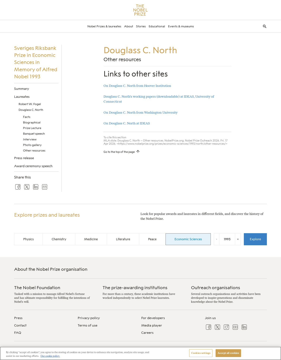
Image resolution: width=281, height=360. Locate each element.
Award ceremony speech (33, 166)
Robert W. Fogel (30, 104)
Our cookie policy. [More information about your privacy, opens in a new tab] (50, 356)
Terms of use (87, 325)
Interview (30, 139)
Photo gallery (32, 145)
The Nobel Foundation (37, 287)
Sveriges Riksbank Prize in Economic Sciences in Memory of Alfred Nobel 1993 (35, 62)
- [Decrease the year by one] (216, 239)
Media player (151, 325)
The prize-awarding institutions (135, 287)
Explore (255, 239)
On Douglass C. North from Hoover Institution (137, 86)
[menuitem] (104, 26)
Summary (21, 89)
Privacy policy (89, 318)
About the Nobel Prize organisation (50, 269)
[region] (140, 353)
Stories (141, 26)
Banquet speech (34, 133)
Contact (20, 325)
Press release (24, 158)
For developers (153, 318)
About (128, 26)
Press (18, 318)
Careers (147, 333)
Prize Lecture (32, 128)
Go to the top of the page (119, 152)
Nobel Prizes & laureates (104, 26)
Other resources (34, 150)
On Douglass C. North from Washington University (140, 112)
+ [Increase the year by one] (238, 239)
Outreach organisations (215, 287)
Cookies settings (200, 353)
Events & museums (181, 26)
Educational (157, 26)
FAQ (17, 333)
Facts (26, 117)
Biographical (32, 122)
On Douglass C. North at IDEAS (127, 123)
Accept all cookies (228, 353)
